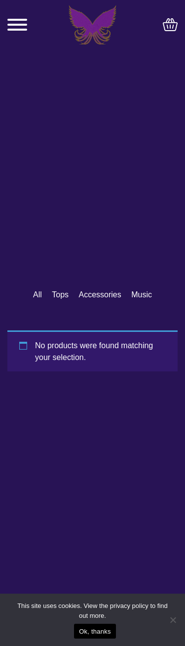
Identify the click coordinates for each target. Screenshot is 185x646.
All (37, 294)
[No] (173, 620)
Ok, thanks (95, 631)
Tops (60, 294)
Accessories (100, 294)
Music (141, 294)
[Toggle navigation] (17, 25)
